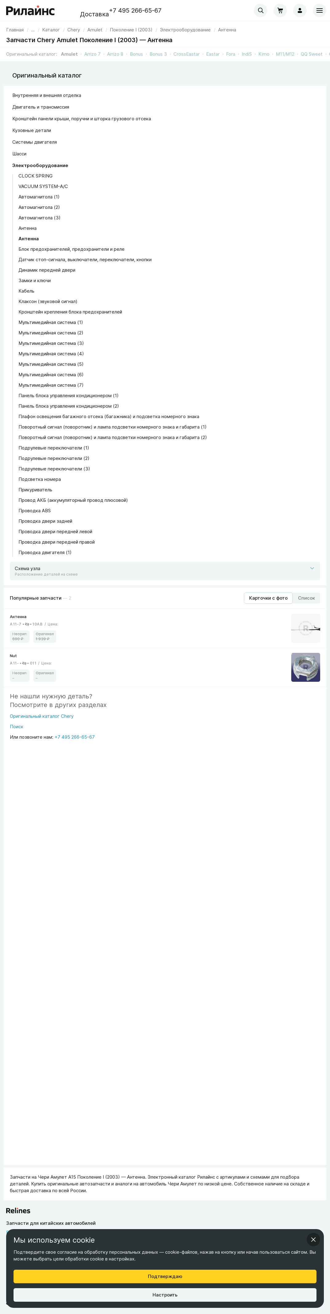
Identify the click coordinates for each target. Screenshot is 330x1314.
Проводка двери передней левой (55, 531)
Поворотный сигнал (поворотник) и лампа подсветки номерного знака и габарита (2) (112, 437)
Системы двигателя (34, 142)
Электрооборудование (40, 165)
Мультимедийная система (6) (51, 374)
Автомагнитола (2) (39, 207)
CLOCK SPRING (35, 176)
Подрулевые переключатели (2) (53, 458)
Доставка (94, 14)
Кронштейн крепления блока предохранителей (70, 312)
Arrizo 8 (115, 54)
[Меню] (319, 10)
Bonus (136, 54)
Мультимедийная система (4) (51, 354)
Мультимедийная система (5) (51, 364)
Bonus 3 (158, 54)
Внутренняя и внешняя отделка (46, 95)
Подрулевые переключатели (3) (54, 469)
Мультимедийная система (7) (51, 385)
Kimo (263, 54)
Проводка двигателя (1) (45, 552)
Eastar (213, 54)
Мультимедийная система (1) (50, 322)
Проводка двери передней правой (56, 542)
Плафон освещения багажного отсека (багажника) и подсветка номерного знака (108, 416)
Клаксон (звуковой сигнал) (48, 301)
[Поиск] (42, 728)
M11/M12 (285, 54)
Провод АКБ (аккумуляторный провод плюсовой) (73, 500)
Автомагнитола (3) (39, 218)
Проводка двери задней (45, 521)
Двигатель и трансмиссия (40, 107)
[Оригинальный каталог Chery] (42, 718)
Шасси (19, 154)
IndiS (247, 54)
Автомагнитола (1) (39, 197)
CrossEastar (186, 54)
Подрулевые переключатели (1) (53, 448)
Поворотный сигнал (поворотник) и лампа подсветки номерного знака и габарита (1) (112, 427)
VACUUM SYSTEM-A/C (43, 186)
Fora (230, 54)
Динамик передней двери (46, 270)
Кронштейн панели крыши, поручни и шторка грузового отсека (81, 119)
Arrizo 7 (92, 54)
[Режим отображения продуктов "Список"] (306, 598)
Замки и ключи (34, 280)
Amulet (69, 54)
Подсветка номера (39, 479)
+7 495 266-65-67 (135, 10)
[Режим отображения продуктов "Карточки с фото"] (268, 598)
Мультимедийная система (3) (51, 343)
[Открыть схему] (165, 571)
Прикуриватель (35, 490)
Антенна (27, 228)
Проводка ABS (34, 510)
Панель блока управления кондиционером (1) (68, 395)
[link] (73, 30)
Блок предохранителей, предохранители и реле (71, 249)
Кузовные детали (31, 130)
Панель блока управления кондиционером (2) (68, 406)
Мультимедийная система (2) (50, 333)
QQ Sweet (312, 54)
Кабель (26, 291)
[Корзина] (280, 10)
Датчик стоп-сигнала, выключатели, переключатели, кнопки (85, 259)
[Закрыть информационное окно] (313, 1239)
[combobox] (260, 10)
